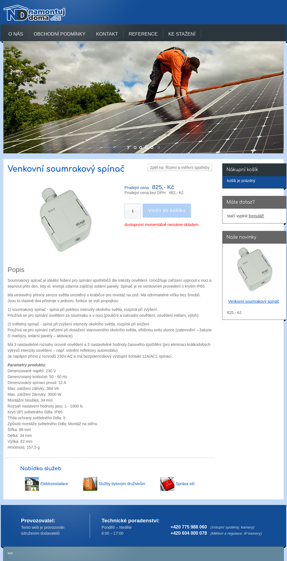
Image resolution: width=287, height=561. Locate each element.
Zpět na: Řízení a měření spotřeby (179, 167)
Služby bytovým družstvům (122, 483)
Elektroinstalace (54, 483)
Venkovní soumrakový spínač (253, 301)
